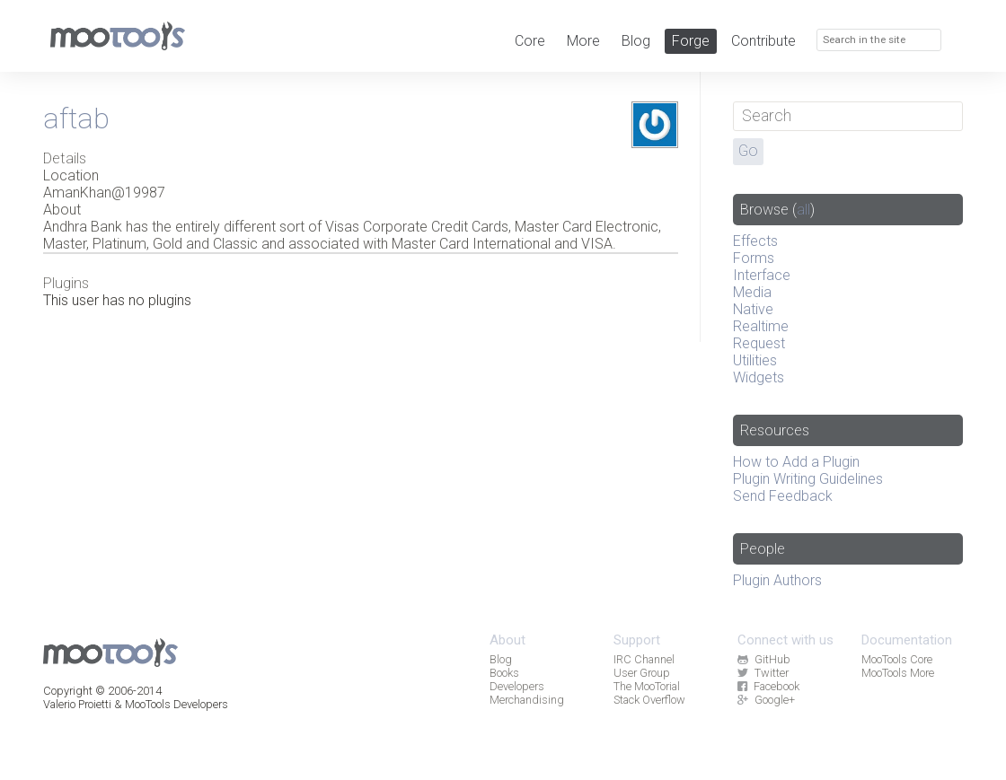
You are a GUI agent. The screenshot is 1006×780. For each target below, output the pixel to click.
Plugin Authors (777, 580)
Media (752, 292)
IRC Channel (644, 659)
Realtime (761, 326)
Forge (691, 40)
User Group (641, 672)
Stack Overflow (649, 699)
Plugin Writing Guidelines (808, 478)
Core (530, 40)
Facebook (768, 686)
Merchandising (527, 699)
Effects (755, 241)
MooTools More (897, 672)
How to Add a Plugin (796, 461)
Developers (517, 686)
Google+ (765, 699)
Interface (761, 275)
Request (759, 343)
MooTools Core (896, 659)
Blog (636, 40)
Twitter (762, 672)
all (803, 209)
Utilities (755, 360)
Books (504, 672)
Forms (753, 258)
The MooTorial (646, 686)
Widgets (758, 377)
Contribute (763, 40)
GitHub (763, 659)
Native (753, 309)
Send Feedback (783, 495)
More (583, 40)
